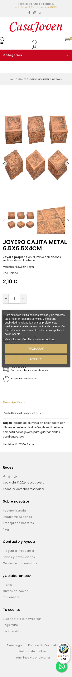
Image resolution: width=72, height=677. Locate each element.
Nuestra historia (14, 510)
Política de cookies (33, 651)
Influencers (11, 597)
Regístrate (10, 625)
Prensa (8, 585)
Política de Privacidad (44, 645)
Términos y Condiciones (33, 657)
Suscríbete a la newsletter (22, 619)
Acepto (36, 359)
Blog (6, 529)
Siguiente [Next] (68, 163)
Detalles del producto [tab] (20, 413)
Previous (4, 220)
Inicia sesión (12, 631)
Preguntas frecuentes (19, 551)
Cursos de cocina (15, 591)
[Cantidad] (14, 298)
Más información (15, 339)
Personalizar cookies (41, 339)
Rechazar (35, 348)
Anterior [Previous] (4, 163)
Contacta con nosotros (20, 563)
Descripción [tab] (12, 402)
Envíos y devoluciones (19, 557)
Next (68, 220)
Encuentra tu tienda (17, 517)
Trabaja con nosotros (18, 523)
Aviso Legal (14, 645)
